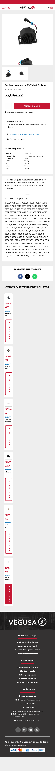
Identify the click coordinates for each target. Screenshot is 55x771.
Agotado (9, 594)
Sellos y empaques (27, 675)
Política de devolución (27, 642)
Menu (6, 8)
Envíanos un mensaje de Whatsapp (24, 134)
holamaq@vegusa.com (28, 700)
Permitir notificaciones (27, 654)
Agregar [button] (10, 330)
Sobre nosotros (27, 696)
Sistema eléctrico (27, 679)
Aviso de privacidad (27, 646)
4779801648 (27, 707)
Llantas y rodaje (27, 671)
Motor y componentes (27, 682)
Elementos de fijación (28, 667)
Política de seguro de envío (27, 650)
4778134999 (27, 704)
